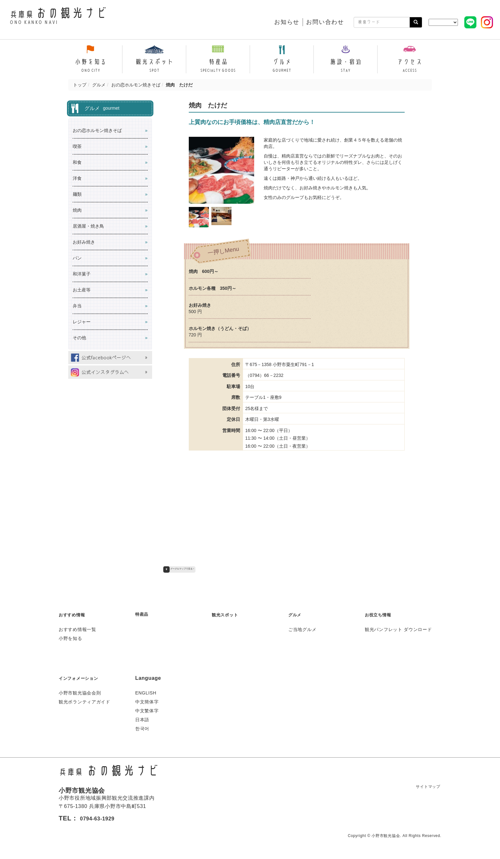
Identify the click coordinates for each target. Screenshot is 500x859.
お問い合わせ (325, 22)
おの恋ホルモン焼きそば (135, 84)
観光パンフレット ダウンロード (398, 628)
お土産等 (82, 289)
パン (77, 258)
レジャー (82, 321)
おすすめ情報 (75, 613)
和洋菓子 (82, 273)
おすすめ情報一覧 (77, 628)
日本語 (142, 718)
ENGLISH (145, 691)
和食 (77, 162)
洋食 (77, 178)
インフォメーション (83, 677)
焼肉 (77, 210)
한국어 (142, 727)
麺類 (77, 194)
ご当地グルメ (302, 628)
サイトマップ (425, 785)
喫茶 (77, 146)
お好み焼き (84, 242)
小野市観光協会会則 (80, 691)
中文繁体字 (147, 709)
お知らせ (286, 22)
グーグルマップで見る (181, 568)
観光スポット (228, 613)
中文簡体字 (147, 700)
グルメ (99, 84)
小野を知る (70, 637)
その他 (79, 337)
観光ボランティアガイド (84, 700)
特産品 (143, 613)
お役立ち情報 (381, 613)
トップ (79, 84)
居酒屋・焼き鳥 (88, 226)
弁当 (77, 305)
